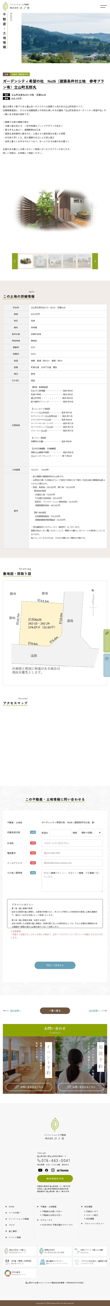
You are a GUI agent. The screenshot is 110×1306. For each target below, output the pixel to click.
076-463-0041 (54, 1160)
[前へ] (15, 261)
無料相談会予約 (55, 1178)
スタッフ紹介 (92, 1215)
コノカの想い (15, 1212)
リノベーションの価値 (19, 1218)
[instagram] (53, 1170)
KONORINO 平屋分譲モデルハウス (57, 1224)
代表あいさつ (92, 1211)
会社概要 (88, 1206)
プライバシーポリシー (94, 1223)
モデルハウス (46, 1220)
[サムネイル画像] (40, 261)
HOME (11, 1206)
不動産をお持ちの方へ (52, 1215)
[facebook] (46, 1170)
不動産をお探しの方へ (52, 1211)
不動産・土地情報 (48, 1206)
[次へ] (95, 261)
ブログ (12, 1225)
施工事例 (13, 1231)
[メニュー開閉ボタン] (103, 6)
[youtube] (40, 1170)
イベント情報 (15, 1237)
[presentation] (55, 949)
